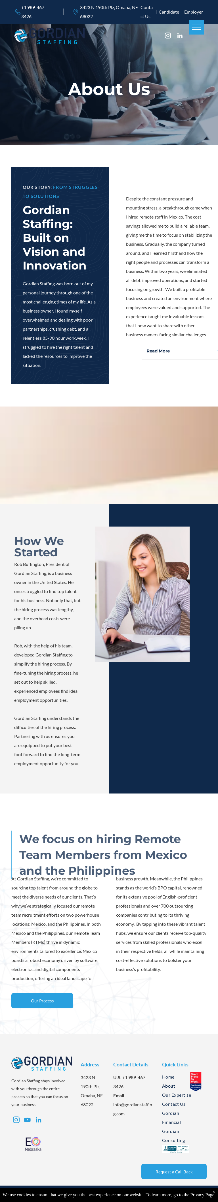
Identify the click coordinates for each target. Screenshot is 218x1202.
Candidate (169, 11)
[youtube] (27, 1120)
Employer (193, 11)
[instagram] (168, 36)
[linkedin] (179, 36)
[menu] (196, 27)
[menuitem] (180, 1076)
